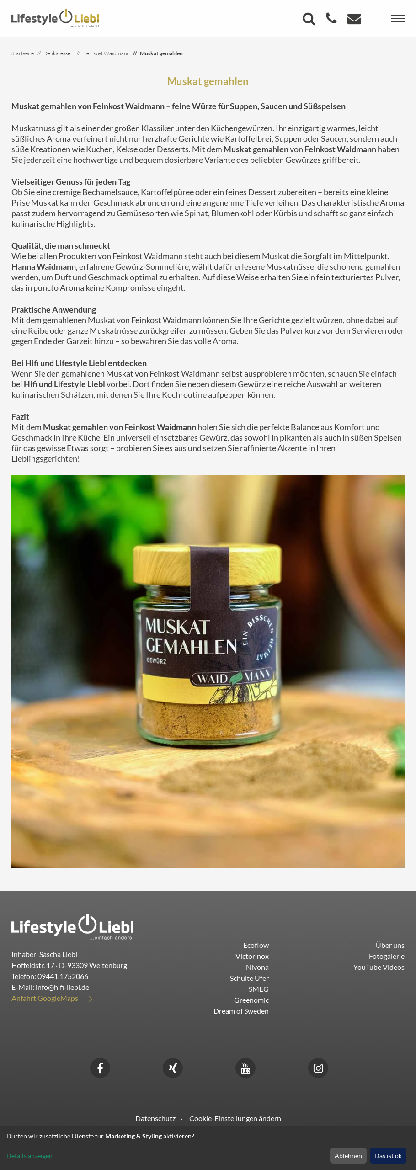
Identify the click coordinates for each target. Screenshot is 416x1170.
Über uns (390, 945)
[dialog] (208, 1148)
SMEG (259, 988)
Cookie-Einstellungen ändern (235, 1118)
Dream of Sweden (241, 1010)
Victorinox (252, 956)
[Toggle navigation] (398, 18)
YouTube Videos (379, 967)
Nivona (257, 967)
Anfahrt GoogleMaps (44, 998)
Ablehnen (348, 1155)
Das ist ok (388, 1155)
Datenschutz (155, 1118)
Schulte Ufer (249, 977)
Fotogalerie (387, 956)
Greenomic (251, 999)
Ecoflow (256, 945)
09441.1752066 (62, 976)
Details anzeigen (29, 1155)
